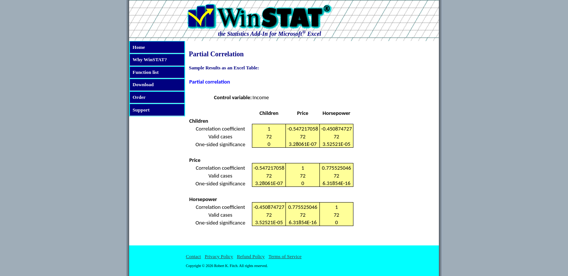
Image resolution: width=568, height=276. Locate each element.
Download (142, 84)
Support (141, 110)
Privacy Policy (219, 256)
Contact (193, 256)
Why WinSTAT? (149, 59)
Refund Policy (251, 256)
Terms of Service (285, 256)
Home (138, 47)
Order (139, 97)
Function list (145, 72)
